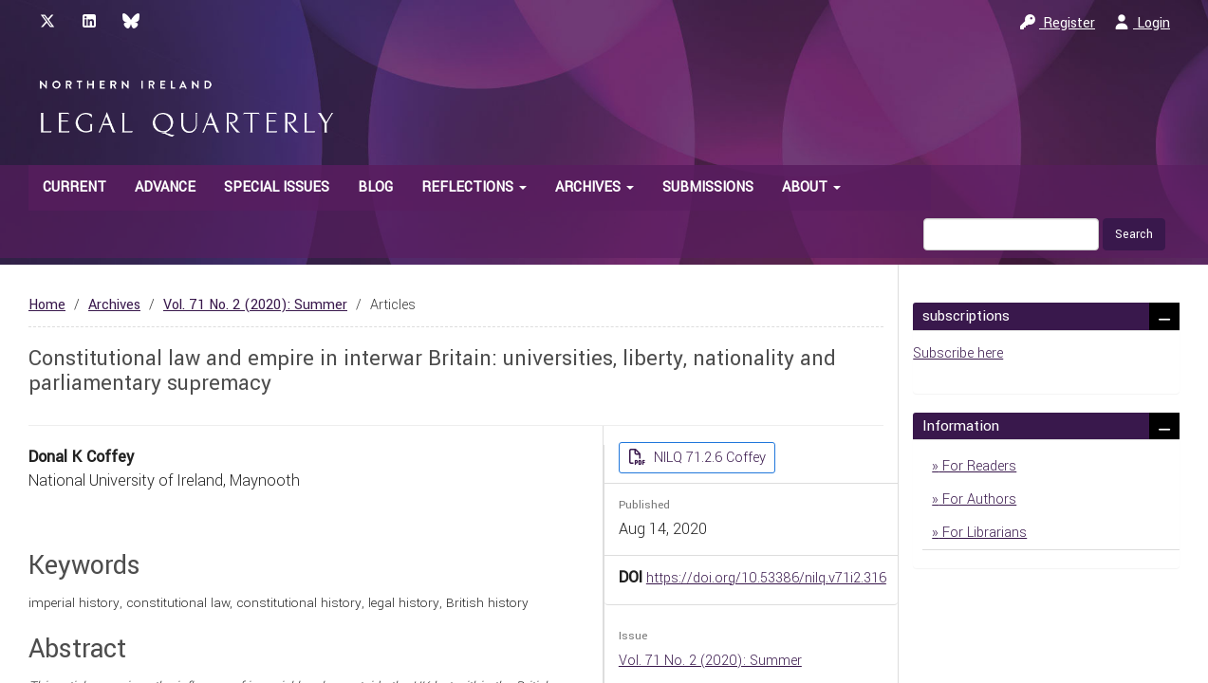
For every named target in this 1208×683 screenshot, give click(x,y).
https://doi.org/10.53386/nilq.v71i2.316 (766, 578)
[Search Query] (1011, 234)
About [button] (811, 187)
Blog (375, 187)
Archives (114, 305)
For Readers (977, 466)
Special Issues (276, 187)
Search (1134, 234)
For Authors (977, 499)
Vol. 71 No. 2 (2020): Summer (255, 305)
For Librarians (983, 533)
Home (46, 305)
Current (74, 187)
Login (1142, 23)
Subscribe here (958, 353)
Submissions (707, 187)
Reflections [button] (474, 187)
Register (1057, 23)
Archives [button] (594, 187)
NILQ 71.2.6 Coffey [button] (708, 458)
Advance (165, 187)
